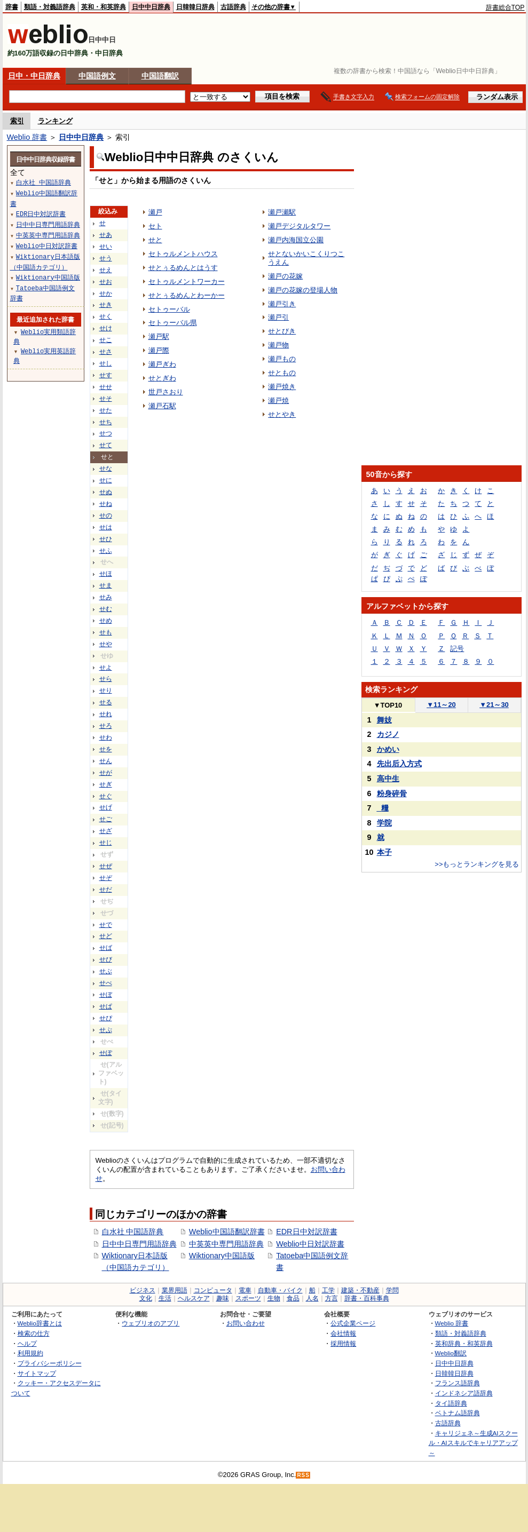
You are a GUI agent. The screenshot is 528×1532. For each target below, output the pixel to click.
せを (105, 749)
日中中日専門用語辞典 (139, 1244)
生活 (165, 1298)
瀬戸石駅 (162, 406)
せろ (105, 725)
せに (105, 480)
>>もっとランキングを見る (477, 864)
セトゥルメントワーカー (186, 281)
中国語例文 (97, 76)
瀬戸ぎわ (162, 364)
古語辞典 (233, 7)
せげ (105, 807)
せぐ (105, 796)
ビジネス (142, 1290)
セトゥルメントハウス (183, 254)
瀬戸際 (158, 350)
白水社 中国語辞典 (133, 1231)
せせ (105, 387)
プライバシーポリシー (50, 1363)
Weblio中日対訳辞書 (310, 1244)
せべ (105, 983)
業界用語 (174, 1290)
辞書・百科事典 (366, 1298)
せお (105, 281)
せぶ (105, 971)
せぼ (105, 994)
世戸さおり (165, 392)
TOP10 (388, 705)
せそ (105, 398)
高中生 (388, 778)
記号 (457, 649)
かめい (388, 749)
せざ (105, 831)
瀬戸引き (282, 304)
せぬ (105, 492)
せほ (105, 573)
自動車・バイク (280, 1290)
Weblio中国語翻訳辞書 (227, 1231)
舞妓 (384, 720)
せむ (105, 609)
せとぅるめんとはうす (183, 268)
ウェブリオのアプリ (150, 1323)
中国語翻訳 (160, 76)
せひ (105, 539)
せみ (105, 597)
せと (155, 240)
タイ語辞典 (451, 1403)
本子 (384, 852)
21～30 (494, 705)
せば (105, 947)
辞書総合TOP (505, 7)
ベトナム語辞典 (457, 1412)
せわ (105, 737)
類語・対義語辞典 (49, 7)
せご (105, 819)
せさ (105, 351)
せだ (105, 889)
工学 (328, 1290)
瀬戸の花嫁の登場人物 (302, 290)
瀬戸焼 (278, 400)
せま (105, 585)
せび (105, 959)
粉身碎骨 (392, 793)
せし (105, 363)
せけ (105, 328)
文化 (145, 1298)
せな (105, 468)
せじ (105, 842)
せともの (282, 373)
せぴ (105, 1018)
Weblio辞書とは (40, 1323)
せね (105, 503)
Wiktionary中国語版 (222, 1255)
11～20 (441, 705)
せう (105, 258)
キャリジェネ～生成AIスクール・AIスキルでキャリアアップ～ (473, 1443)
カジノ (388, 734)
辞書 (11, 7)
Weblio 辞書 (27, 137)
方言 (331, 1298)
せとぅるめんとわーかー (186, 295)
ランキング (55, 121)
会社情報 (343, 1333)
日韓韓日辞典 (195, 7)
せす (105, 375)
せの (105, 515)
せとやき (282, 414)
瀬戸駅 (158, 336)
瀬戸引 (278, 317)
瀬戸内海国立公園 (296, 240)
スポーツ (248, 1298)
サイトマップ (37, 1373)
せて (105, 445)
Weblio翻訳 (451, 1353)
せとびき (282, 331)
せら (105, 678)
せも (105, 632)
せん (105, 761)
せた (105, 410)
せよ (105, 667)
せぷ (105, 1030)
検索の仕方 (34, 1333)
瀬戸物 (278, 345)
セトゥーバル (169, 309)
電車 (245, 1290)
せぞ (105, 878)
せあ (105, 235)
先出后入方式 (399, 763)
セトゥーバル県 (172, 323)
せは (105, 527)
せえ (105, 270)
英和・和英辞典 (103, 7)
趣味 (222, 1298)
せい (105, 246)
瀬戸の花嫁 (285, 276)
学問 (392, 1290)
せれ (105, 714)
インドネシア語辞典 (464, 1393)
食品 (293, 1298)
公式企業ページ (352, 1323)
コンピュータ (213, 1290)
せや (105, 644)
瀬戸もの (282, 359)
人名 (312, 1298)
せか (105, 293)
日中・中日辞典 (34, 76)
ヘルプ (27, 1343)
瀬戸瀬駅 (282, 212)
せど (105, 936)
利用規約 (30, 1353)
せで (105, 924)
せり (105, 690)
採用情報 (343, 1343)
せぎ (105, 784)
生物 (273, 1298)
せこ (105, 340)
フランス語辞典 (457, 1382)
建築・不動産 (360, 1290)
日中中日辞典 (151, 7)
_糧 (383, 808)
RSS (303, 1475)
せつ (105, 433)
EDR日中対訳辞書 (306, 1231)
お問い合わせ (245, 1323)
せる (105, 702)
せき (105, 304)
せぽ (105, 1053)
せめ (105, 620)
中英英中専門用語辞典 (226, 1244)
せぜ (105, 866)
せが (105, 772)
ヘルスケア (194, 1298)
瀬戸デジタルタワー (299, 226)
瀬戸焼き (282, 387)
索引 (17, 121)
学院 (384, 823)
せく (105, 316)
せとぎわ (162, 378)
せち (105, 422)
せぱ (105, 1006)
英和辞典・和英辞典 (464, 1343)
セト (155, 226)
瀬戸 (155, 212)
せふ (105, 550)
